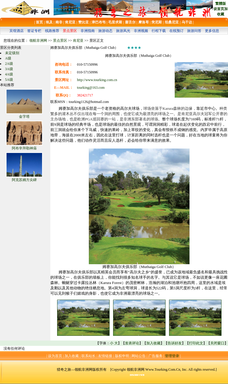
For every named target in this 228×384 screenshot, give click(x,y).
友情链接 (105, 356)
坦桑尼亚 (172, 22)
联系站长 (88, 356)
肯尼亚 (70, 22)
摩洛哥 (143, 22)
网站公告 (138, 356)
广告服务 (155, 356)
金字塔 (24, 116)
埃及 (49, 22)
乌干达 (187, 22)
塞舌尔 (130, 22)
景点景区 (70, 31)
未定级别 (12, 53)
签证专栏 (34, 31)
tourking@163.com (91, 87)
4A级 (9, 74)
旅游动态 (105, 31)
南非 (58, 22)
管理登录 (172, 356)
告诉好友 (175, 343)
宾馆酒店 (16, 31)
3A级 (9, 69)
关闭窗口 (217, 343)
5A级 (9, 80)
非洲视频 (141, 31)
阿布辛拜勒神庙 (24, 148)
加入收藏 (153, 343)
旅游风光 (123, 31)
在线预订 (176, 31)
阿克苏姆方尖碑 (24, 180)
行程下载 (159, 31)
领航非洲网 (38, 40)
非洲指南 (88, 31)
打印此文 (196, 343)
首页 (39, 22)
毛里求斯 (115, 22)
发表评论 (132, 343)
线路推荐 (52, 31)
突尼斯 (156, 22)
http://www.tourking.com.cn (97, 80)
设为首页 (55, 356)
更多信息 (212, 31)
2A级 (9, 64)
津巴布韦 (98, 22)
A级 (8, 58)
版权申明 (122, 356)
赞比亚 (83, 22)
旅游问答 (194, 31)
